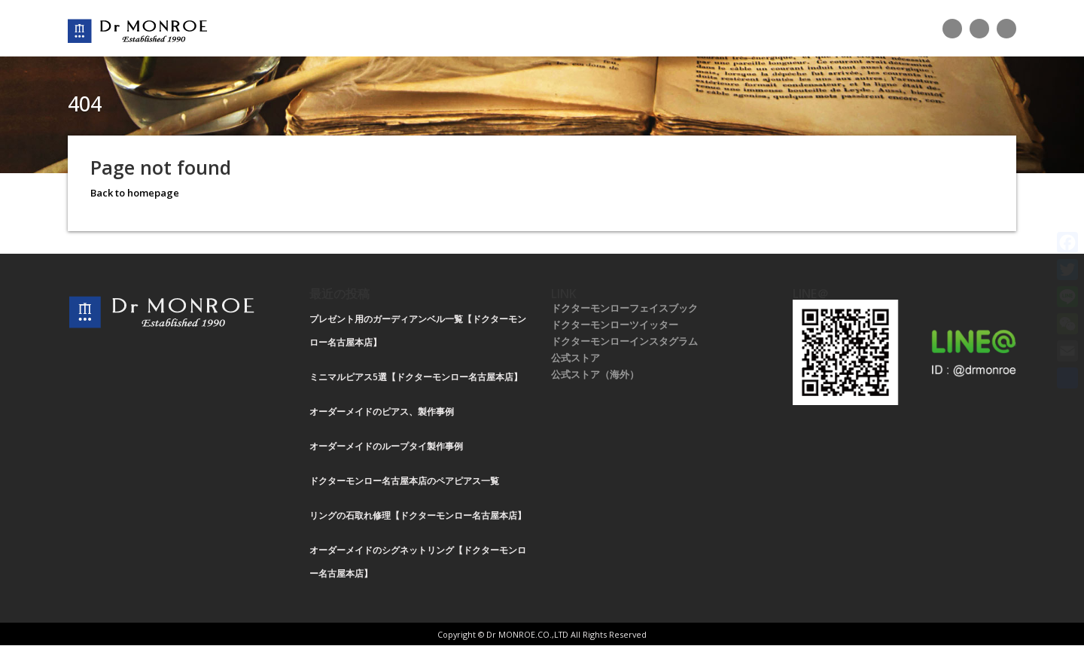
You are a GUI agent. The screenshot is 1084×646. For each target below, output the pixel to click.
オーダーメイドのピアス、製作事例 (381, 411)
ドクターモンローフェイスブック (624, 308)
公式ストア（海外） (595, 374)
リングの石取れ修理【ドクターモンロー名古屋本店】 (417, 515)
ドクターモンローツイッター (614, 324)
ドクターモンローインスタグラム (624, 341)
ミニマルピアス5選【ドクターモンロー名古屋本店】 (415, 376)
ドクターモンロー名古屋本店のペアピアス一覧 (404, 480)
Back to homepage (134, 193)
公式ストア (575, 357)
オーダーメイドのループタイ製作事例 (386, 446)
